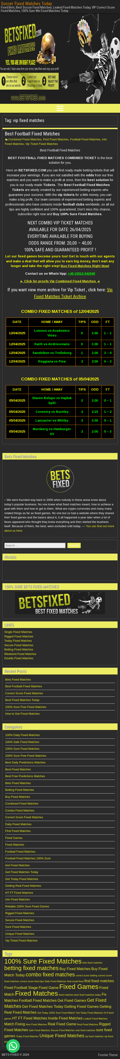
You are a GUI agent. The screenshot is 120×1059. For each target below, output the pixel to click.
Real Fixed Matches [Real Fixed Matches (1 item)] (87, 1024)
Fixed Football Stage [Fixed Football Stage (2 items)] (21, 988)
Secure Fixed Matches (18, 645)
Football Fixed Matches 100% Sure (28, 858)
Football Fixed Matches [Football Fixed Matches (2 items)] (38, 1000)
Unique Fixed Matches (19, 933)
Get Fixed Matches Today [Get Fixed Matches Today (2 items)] (42, 1006)
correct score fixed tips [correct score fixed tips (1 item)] (32, 981)
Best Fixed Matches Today (22, 700)
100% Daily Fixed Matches (22, 735)
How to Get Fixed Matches (22, 713)
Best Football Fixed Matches (32, 134)
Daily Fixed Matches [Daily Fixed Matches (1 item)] (55, 981)
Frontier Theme (108, 1055)
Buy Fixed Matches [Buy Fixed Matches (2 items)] (74, 969)
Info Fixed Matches (17, 899)
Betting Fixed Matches (18, 649)
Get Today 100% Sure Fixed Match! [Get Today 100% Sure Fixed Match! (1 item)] (56, 1012)
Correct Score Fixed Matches (24, 693)
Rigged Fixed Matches (18, 636)
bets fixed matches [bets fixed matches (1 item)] (92, 962)
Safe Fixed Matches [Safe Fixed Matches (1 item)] (39, 1030)
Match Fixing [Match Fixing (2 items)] (14, 1024)
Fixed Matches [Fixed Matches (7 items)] (36, 993)
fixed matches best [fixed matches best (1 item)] (69, 994)
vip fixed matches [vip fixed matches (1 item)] (94, 1036)
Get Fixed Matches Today (21, 872)
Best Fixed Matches (18, 769)
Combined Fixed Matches (24, 139)
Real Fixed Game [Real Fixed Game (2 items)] (62, 1024)
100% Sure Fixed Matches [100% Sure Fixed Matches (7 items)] (43, 961)
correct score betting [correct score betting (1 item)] (86, 975)
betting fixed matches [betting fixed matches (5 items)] (31, 968)
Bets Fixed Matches (18, 679)
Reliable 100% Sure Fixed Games (27, 906)
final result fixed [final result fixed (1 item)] (75, 981)
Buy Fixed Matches (17, 796)
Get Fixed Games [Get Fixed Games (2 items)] (72, 1000)
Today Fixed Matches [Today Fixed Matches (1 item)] (27, 1036)
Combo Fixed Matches (19, 810)
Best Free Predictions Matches (25, 776)
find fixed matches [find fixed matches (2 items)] (99, 981)
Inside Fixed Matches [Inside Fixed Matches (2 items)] (65, 1018)
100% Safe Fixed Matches (22, 742)
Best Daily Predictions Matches (25, 762)
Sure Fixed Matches (18, 927)
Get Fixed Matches (17, 865)
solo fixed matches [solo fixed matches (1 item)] (85, 1030)
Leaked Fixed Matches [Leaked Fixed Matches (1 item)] (95, 1018)
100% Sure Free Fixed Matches (25, 707)
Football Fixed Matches (85, 139)
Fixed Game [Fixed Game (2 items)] (49, 988)
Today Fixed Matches (18, 640)
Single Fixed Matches (18, 632)
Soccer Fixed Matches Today (26, 3)
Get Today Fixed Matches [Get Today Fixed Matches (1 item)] (89, 1012)
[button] (13, 1046)
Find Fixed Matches (56, 139)
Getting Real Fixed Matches (23, 885)
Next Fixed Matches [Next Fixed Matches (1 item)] (36, 1024)
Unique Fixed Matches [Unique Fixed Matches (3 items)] (62, 1035)
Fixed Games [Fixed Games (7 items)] (78, 986)
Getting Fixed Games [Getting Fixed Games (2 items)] (81, 1006)
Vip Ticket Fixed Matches (41, 144)
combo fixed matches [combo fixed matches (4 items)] (50, 974)
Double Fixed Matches (18, 658)
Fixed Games (13, 838)
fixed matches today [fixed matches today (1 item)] (90, 994)
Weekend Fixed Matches (20, 654)
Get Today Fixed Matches (21, 879)
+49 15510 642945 (81, 273)
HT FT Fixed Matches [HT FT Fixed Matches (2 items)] (29, 1018)
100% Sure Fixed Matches (22, 748)
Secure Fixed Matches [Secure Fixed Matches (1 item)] (63, 1030)
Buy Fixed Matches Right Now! (85, 266)
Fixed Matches (14, 844)
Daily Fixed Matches (18, 824)
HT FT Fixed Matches (19, 892)
